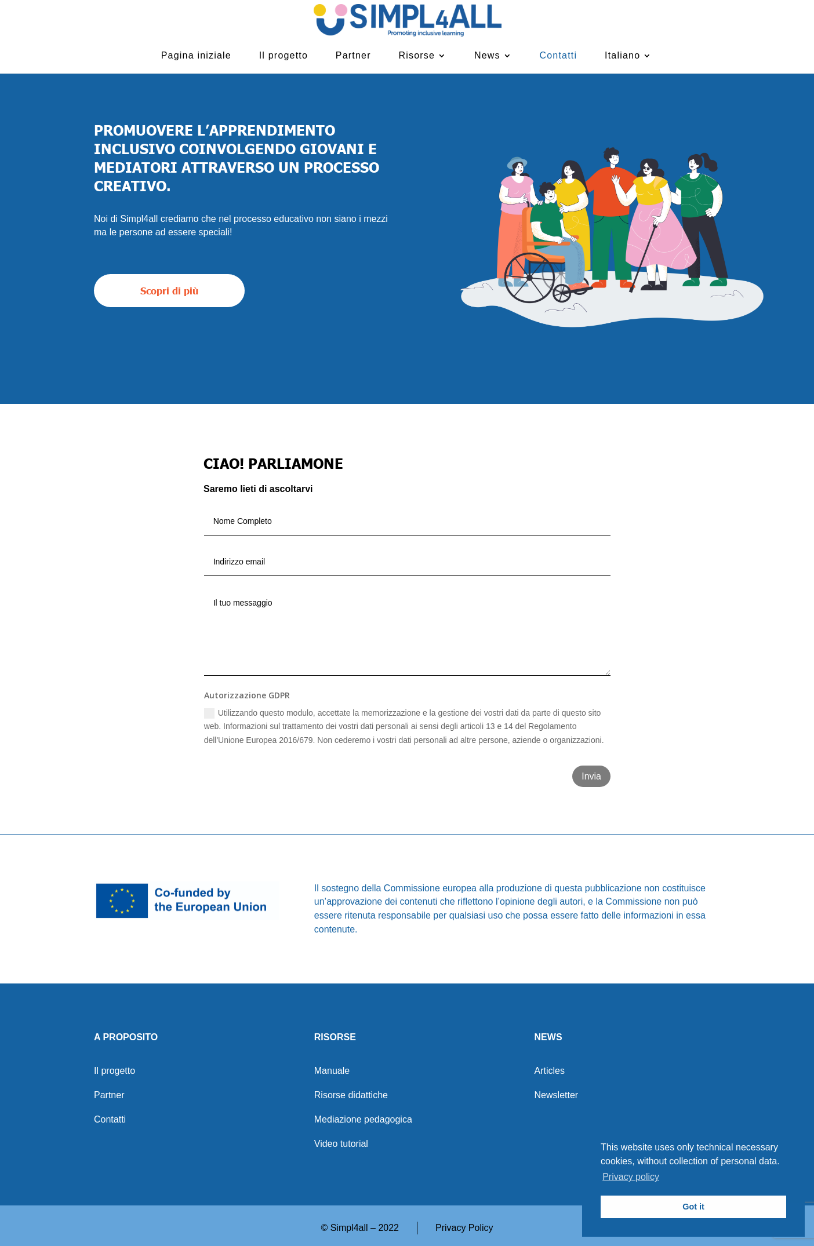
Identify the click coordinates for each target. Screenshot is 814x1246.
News (487, 55)
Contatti (558, 55)
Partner (353, 55)
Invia (591, 776)
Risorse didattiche (351, 1095)
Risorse (417, 55)
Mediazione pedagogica (363, 1120)
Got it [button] (693, 1206)
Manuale (332, 1071)
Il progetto (283, 55)
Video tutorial (341, 1144)
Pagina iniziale (196, 55)
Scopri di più (169, 290)
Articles (550, 1071)
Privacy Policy (464, 1228)
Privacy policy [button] (630, 1177)
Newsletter (557, 1095)
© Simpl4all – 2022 (360, 1228)
